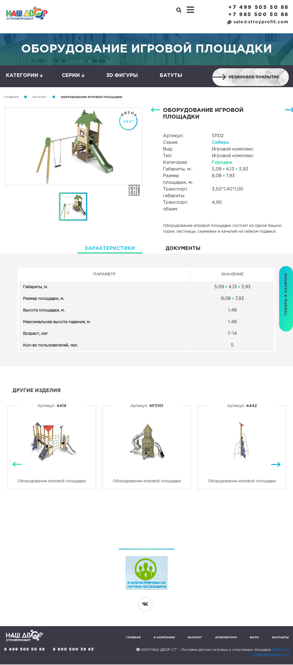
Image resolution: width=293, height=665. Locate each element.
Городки (222, 163)
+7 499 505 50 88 (258, 7)
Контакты (280, 638)
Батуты (171, 76)
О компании (164, 638)
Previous (17, 465)
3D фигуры (122, 76)
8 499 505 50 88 (24, 650)
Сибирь (220, 143)
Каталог (39, 98)
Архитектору (226, 638)
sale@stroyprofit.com (257, 22)
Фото (254, 638)
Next (276, 465)
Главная (11, 98)
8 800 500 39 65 (74, 650)
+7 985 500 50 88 (258, 14)
